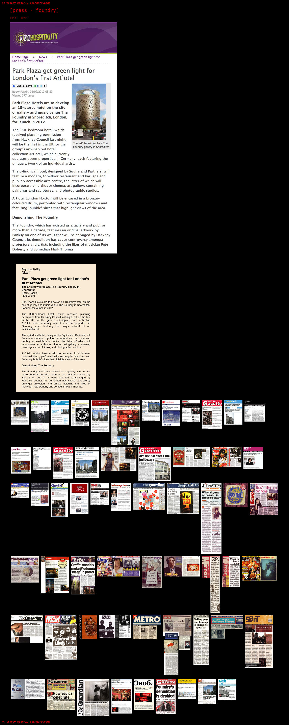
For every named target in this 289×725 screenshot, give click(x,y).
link (25, 272)
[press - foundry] (34, 10)
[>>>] (25, 18)
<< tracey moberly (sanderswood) (26, 3)
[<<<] (14, 18)
